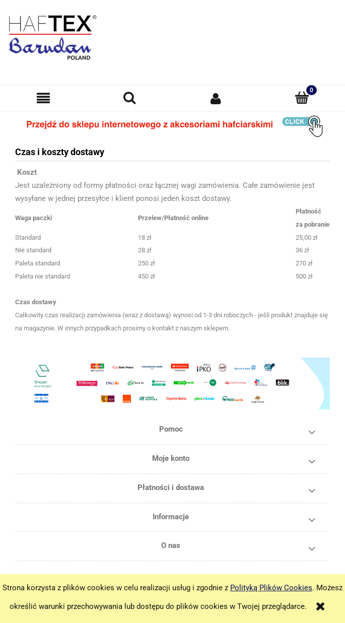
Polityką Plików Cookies (271, 587)
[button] (43, 98)
